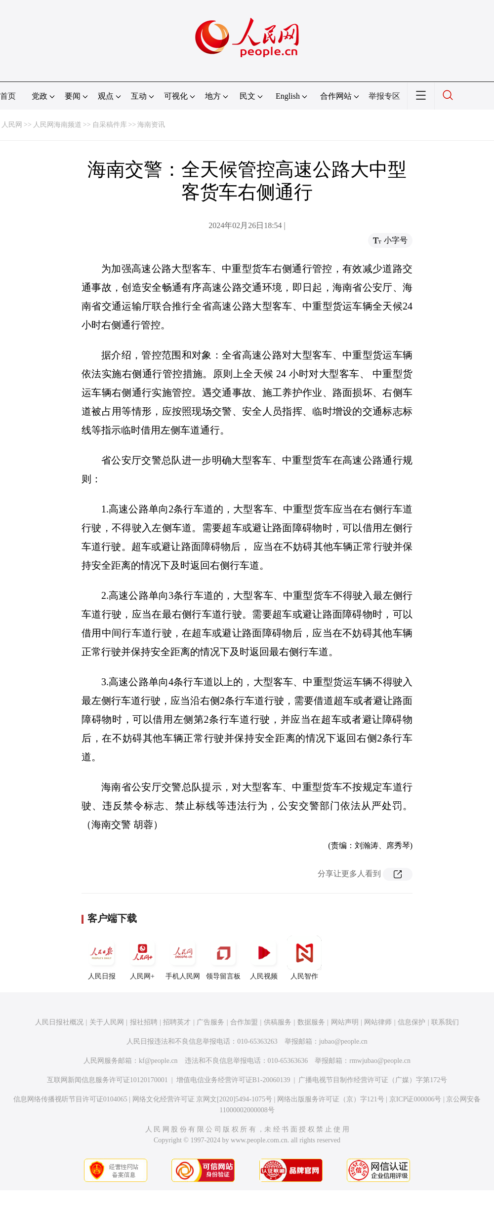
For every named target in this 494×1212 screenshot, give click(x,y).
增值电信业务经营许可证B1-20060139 (233, 1080)
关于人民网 (106, 1022)
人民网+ (142, 958)
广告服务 (210, 1022)
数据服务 (311, 1022)
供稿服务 (277, 1022)
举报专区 (384, 96)
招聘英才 (177, 1022)
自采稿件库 (109, 124)
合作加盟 (244, 1022)
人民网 (11, 124)
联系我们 (445, 1022)
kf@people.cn (158, 1060)
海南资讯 (151, 124)
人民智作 (304, 958)
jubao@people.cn (343, 1041)
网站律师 (378, 1022)
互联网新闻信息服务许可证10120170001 (107, 1080)
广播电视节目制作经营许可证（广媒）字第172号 (372, 1080)
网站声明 (345, 1022)
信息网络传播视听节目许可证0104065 (70, 1099)
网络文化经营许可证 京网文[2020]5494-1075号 (202, 1099)
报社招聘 (144, 1022)
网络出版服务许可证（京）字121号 (330, 1099)
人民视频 (264, 958)
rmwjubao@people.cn (380, 1060)
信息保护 (411, 1022)
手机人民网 (182, 958)
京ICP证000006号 (415, 1099)
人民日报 (101, 958)
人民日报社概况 (59, 1022)
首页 (8, 96)
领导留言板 (223, 958)
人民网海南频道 (57, 124)
